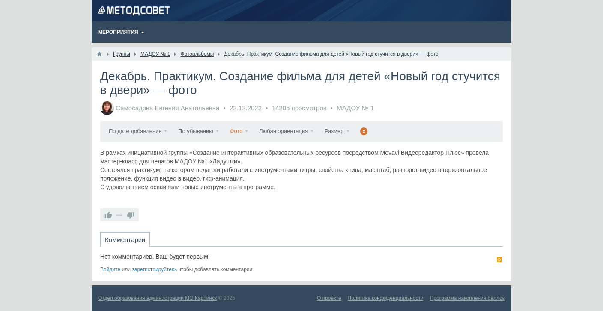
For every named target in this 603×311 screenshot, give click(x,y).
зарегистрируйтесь (154, 269)
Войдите (110, 269)
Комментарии (125, 239)
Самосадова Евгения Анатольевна (167, 108)
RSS (499, 259)
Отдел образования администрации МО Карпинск (157, 298)
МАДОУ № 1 (355, 108)
